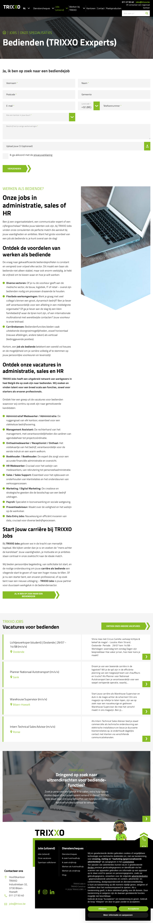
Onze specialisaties (47, 33)
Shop (64, 876)
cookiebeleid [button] (128, 862)
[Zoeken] (147, 13)
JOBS (17, 33)
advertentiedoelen (140, 876)
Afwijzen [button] (102, 909)
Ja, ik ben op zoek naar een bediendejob (31, 596)
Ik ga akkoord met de (31, 156)
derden (91, 867)
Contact (101, 8)
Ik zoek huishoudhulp (71, 859)
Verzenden (16, 170)
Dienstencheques (43, 8)
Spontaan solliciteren (47, 863)
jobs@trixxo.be (143, 2)
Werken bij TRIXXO (77, 8)
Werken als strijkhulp (71, 872)
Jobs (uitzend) (61, 8)
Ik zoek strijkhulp (69, 863)
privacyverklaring (43, 156)
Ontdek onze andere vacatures (121, 627)
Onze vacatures (44, 859)
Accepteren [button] (133, 909)
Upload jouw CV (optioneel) (19, 147)
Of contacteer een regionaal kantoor (138, 6)
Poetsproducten (113, 8)
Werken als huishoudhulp (73, 868)
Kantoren (91, 8)
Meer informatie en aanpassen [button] (118, 915)
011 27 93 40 (128, 2)
